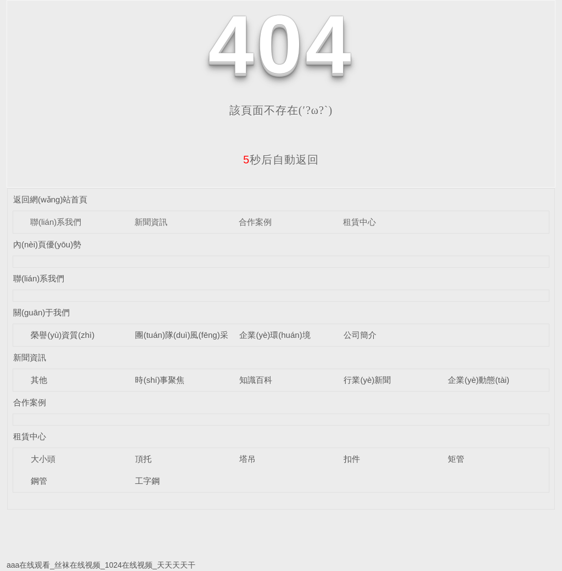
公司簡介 (360, 335)
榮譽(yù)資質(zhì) (62, 335)
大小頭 (43, 458)
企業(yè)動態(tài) (478, 380)
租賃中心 (359, 222)
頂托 (143, 458)
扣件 (352, 458)
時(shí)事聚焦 (159, 380)
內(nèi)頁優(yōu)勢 (47, 244)
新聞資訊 (150, 222)
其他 (39, 380)
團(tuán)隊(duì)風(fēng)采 (181, 335)
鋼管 (39, 480)
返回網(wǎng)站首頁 (50, 199)
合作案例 (255, 222)
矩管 (456, 458)
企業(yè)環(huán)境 (274, 335)
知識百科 (255, 380)
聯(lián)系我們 (55, 222)
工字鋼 (147, 480)
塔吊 (247, 458)
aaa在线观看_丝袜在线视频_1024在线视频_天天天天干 (101, 565)
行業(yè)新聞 (367, 380)
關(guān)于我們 (41, 312)
